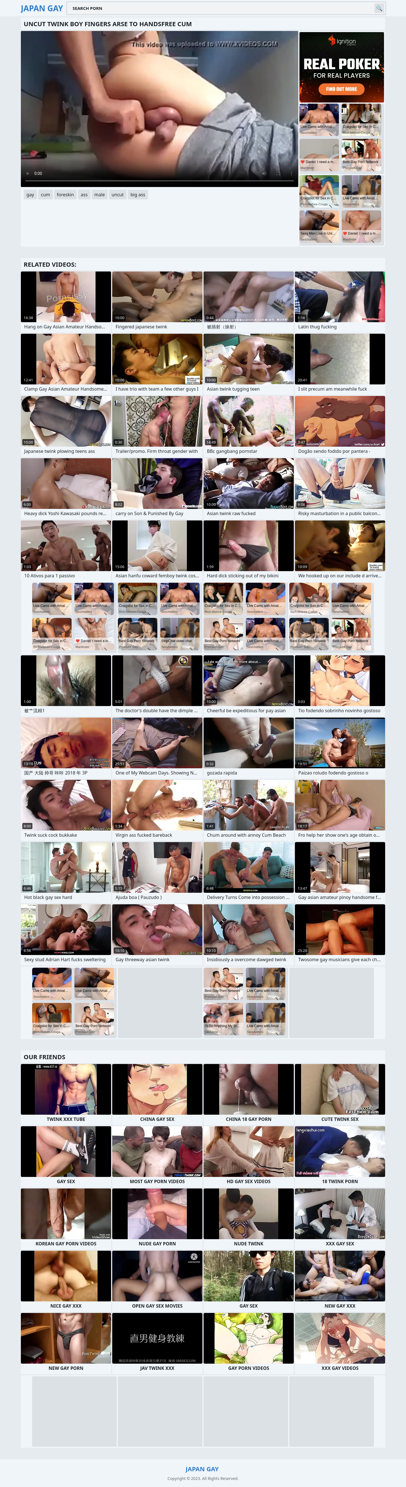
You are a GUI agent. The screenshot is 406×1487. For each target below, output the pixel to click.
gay (30, 195)
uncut (118, 195)
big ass (138, 195)
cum (45, 195)
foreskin (65, 195)
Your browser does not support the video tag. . (159, 109)
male (99, 195)
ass (84, 195)
